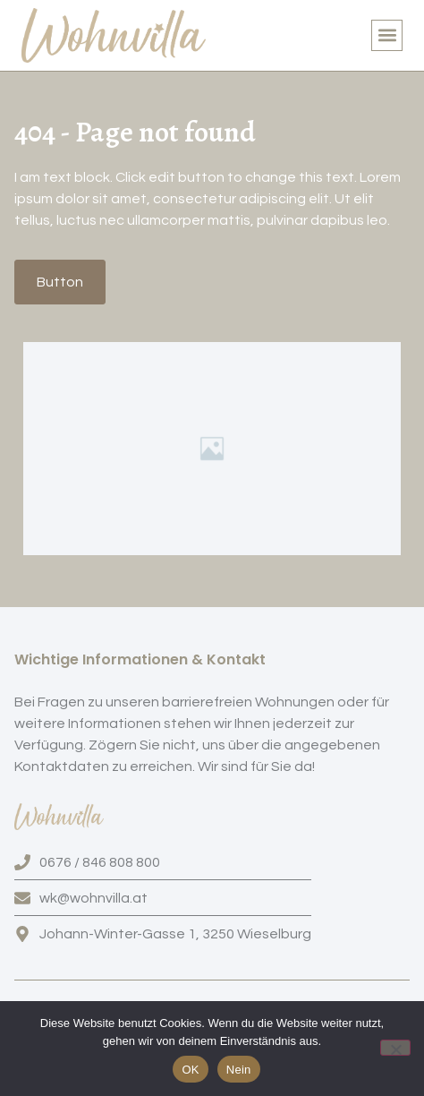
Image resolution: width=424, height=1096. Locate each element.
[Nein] (395, 1048)
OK (190, 1069)
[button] (387, 35)
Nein (238, 1069)
